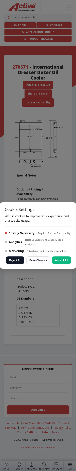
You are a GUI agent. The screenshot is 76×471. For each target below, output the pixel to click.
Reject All (15, 260)
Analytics (13, 242)
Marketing (14, 251)
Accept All (61, 260)
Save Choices (38, 260)
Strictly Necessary (19, 233)
